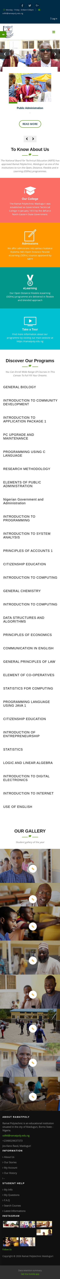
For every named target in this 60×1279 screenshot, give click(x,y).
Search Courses (12, 1205)
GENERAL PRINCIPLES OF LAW (29, 661)
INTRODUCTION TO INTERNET (28, 793)
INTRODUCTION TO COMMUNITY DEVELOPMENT (30, 402)
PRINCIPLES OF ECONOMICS (27, 635)
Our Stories (10, 1162)
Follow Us (7, 1249)
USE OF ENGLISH (17, 806)
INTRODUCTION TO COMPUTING (30, 577)
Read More (30, 124)
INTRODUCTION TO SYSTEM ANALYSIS (27, 535)
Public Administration (30, 108)
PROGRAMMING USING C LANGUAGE (24, 453)
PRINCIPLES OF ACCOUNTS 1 (28, 551)
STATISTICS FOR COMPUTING (28, 688)
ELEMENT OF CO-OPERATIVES (28, 675)
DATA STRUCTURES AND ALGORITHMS (23, 619)
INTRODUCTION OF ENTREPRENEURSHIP (21, 734)
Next (55, 54)
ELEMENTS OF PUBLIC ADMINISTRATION (22, 484)
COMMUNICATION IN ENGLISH (28, 648)
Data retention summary (30, 1270)
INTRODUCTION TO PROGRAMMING (19, 518)
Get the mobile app (30, 1274)
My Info (8, 1189)
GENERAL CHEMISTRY (22, 591)
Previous (5, 54)
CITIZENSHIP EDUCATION (24, 564)
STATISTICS (13, 749)
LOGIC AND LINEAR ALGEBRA (28, 763)
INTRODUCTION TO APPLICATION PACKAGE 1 (24, 419)
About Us (9, 1157)
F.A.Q (7, 1200)
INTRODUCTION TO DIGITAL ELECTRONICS (26, 778)
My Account (10, 1167)
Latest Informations (14, 1210)
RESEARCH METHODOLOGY (26, 469)
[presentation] (27, 139)
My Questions (11, 1195)
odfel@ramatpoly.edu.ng (15, 1135)
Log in (54, 18)
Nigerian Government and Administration (23, 501)
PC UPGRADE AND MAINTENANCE (18, 436)
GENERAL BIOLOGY (19, 387)
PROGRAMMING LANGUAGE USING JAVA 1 (26, 703)
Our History (10, 1173)
